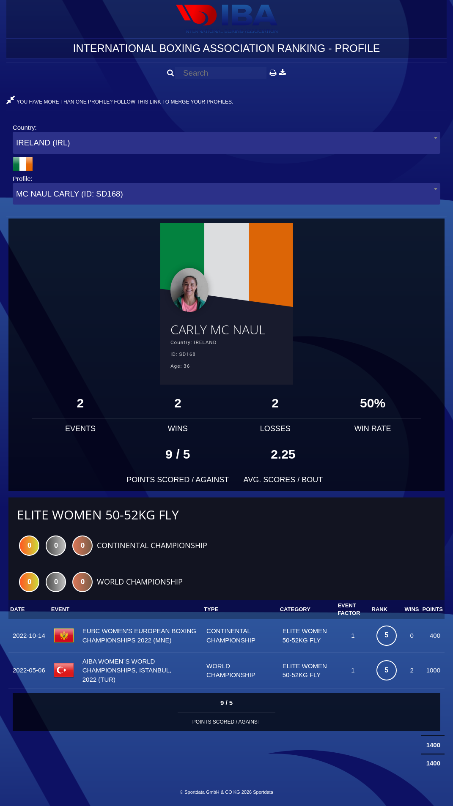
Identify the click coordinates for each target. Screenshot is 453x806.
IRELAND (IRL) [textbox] (43, 142)
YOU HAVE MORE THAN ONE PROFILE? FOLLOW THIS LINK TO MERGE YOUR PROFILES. (119, 102)
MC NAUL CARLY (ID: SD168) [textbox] (69, 193)
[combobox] (226, 142)
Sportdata (263, 792)
